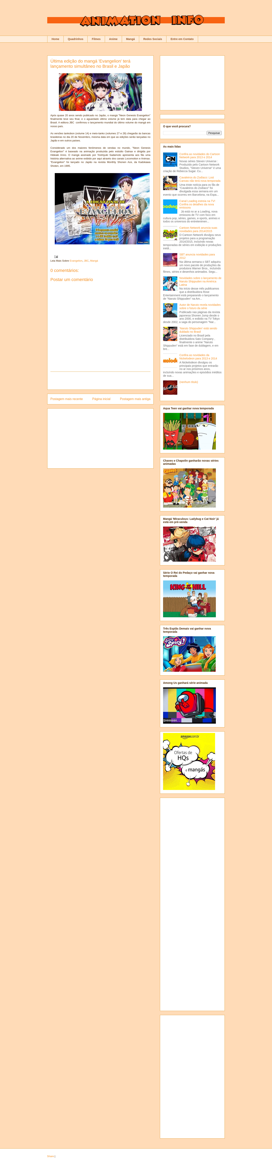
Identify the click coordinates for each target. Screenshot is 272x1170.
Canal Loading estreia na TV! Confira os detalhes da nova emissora (197, 204)
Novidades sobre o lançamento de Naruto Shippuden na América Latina (200, 281)
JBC (86, 260)
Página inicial (101, 399)
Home (55, 39)
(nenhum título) (188, 382)
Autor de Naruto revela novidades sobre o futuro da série (200, 306)
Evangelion (76, 260)
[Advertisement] (100, 381)
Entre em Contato (182, 39)
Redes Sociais (152, 39)
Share (50, 1156)
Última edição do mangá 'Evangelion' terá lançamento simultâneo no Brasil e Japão (90, 64)
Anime (113, 39)
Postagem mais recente (66, 399)
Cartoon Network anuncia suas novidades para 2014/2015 (198, 229)
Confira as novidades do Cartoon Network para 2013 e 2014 (199, 155)
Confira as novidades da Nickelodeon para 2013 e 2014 (198, 356)
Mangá (130, 39)
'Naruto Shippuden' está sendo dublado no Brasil (198, 330)
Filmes (96, 39)
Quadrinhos (75, 39)
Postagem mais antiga (135, 399)
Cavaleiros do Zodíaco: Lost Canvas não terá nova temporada (200, 179)
